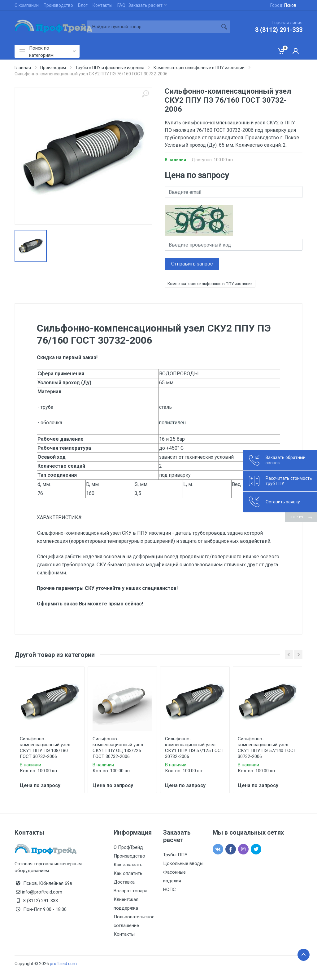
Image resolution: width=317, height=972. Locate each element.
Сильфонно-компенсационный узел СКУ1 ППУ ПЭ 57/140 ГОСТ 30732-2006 (267, 747)
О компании (27, 5)
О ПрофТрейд (128, 847)
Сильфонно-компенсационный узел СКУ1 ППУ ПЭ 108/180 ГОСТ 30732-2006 (45, 747)
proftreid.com (63, 963)
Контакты (102, 5)
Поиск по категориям (48, 51)
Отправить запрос (192, 264)
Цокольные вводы (183, 863)
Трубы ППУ (175, 855)
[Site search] (152, 26)
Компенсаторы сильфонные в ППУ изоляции (210, 283)
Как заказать (128, 864)
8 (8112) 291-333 (278, 29)
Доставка (124, 882)
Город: (283, 5)
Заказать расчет (147, 5)
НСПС (169, 889)
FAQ (121, 5)
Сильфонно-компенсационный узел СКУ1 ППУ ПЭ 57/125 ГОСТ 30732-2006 (194, 747)
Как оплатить (128, 873)
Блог (83, 5)
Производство (58, 5)
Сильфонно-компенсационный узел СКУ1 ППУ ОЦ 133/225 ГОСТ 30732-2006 (118, 747)
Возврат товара (130, 891)
